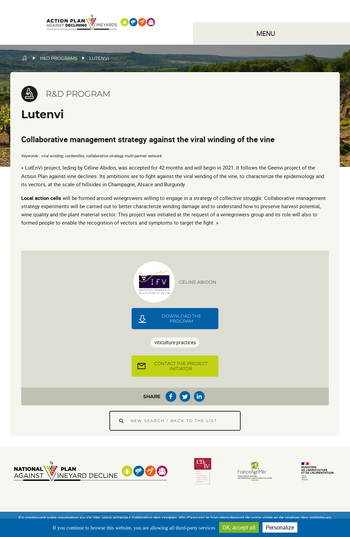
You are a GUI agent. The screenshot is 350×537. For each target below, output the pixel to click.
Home (24, 58)
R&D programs (58, 58)
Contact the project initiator (180, 366)
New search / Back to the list (174, 420)
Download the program (181, 318)
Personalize (280, 527)
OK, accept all (239, 527)
